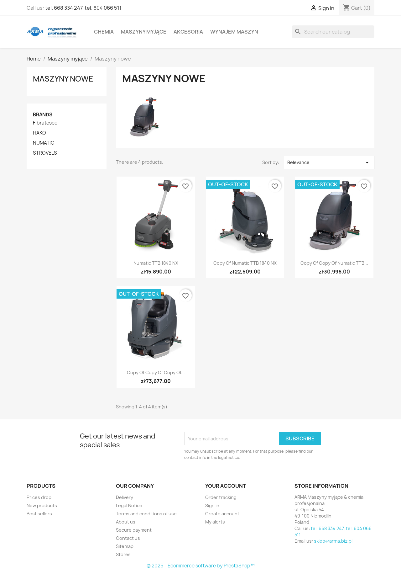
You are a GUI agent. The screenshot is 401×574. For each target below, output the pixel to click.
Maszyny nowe (63, 78)
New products (42, 505)
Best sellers (39, 514)
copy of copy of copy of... (156, 372)
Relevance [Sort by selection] (329, 162)
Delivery (124, 497)
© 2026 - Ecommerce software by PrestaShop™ (201, 565)
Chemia (104, 31)
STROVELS (45, 153)
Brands (42, 114)
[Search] (333, 31)
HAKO (39, 133)
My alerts (215, 522)
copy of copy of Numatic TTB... (334, 263)
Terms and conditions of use (146, 514)
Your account (225, 485)
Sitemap (124, 546)
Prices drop (39, 497)
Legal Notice (129, 505)
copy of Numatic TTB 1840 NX (245, 263)
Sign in (212, 505)
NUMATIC (43, 143)
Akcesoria (188, 31)
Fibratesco (45, 123)
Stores (123, 554)
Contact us (128, 538)
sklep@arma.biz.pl (333, 541)
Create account (222, 514)
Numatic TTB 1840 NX (155, 263)
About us (125, 522)
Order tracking (221, 497)
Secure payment (134, 530)
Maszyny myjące (143, 31)
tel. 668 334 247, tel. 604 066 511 (83, 7)
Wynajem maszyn (234, 31)
